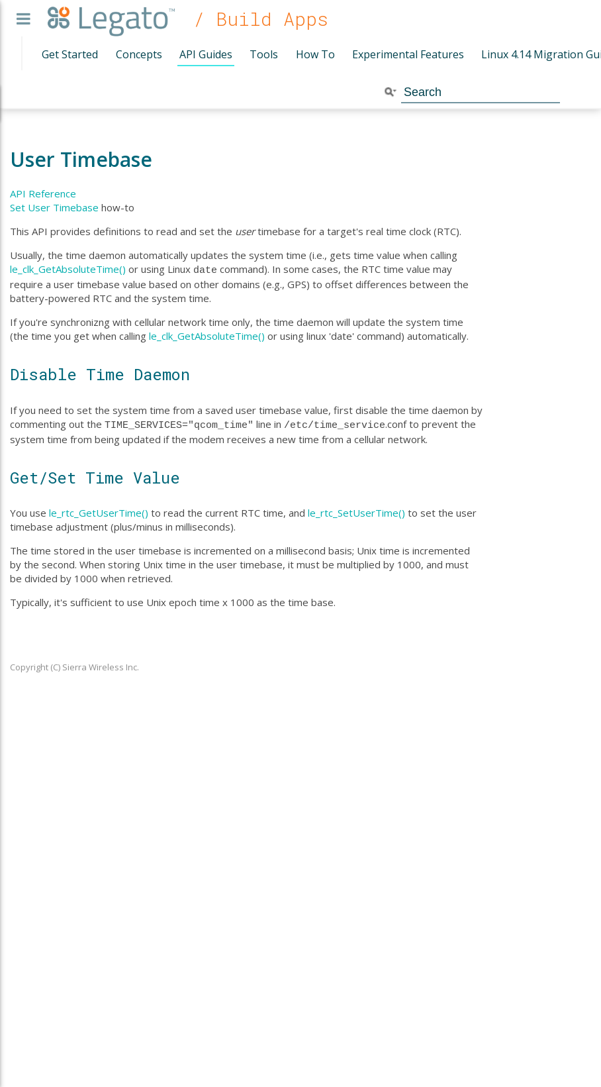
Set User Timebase (54, 207)
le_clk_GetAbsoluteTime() (68, 269)
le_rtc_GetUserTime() (98, 510)
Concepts (139, 54)
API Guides (205, 54)
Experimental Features (408, 54)
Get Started (70, 54)
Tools (264, 54)
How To (315, 54)
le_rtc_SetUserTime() (356, 510)
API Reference (43, 193)
